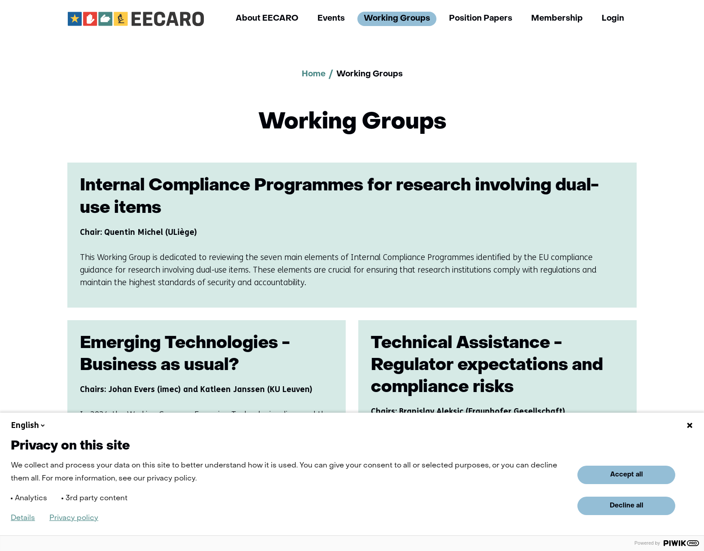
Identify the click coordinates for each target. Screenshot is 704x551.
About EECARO (267, 18)
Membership (557, 18)
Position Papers (480, 18)
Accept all (626, 475)
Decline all (626, 506)
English (28, 425)
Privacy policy (73, 518)
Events (331, 18)
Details (23, 518)
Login (613, 18)
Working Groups (397, 18)
